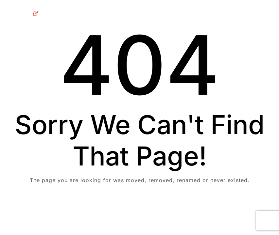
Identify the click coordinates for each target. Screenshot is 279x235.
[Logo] (25, 13)
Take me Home (139, 206)
